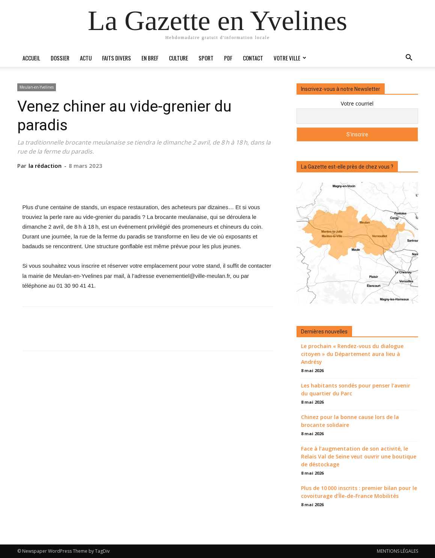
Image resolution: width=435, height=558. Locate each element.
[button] (409, 58)
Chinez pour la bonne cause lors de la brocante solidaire (350, 420)
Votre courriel (357, 103)
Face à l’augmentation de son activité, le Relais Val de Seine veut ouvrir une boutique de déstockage (358, 456)
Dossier (60, 58)
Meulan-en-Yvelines (37, 87)
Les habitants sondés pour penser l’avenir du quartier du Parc (355, 389)
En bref (149, 58)
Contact (253, 58)
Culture (178, 58)
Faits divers (116, 58)
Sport (206, 58)
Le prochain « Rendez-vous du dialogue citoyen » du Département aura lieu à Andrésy (352, 353)
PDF (228, 58)
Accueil (31, 58)
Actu (86, 58)
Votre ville (290, 58)
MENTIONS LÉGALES (397, 551)
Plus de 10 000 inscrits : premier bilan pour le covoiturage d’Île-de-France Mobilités (359, 491)
